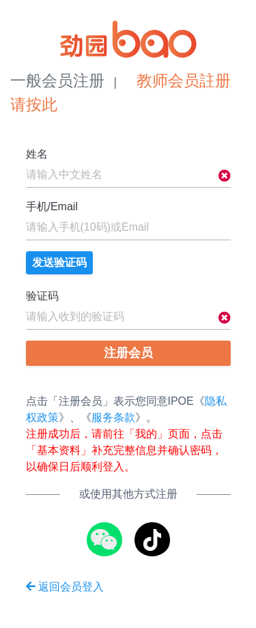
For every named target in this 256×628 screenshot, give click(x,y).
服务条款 (113, 417)
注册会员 (128, 353)
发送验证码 (59, 262)
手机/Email (52, 206)
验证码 (42, 296)
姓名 (37, 154)
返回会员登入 (65, 587)
